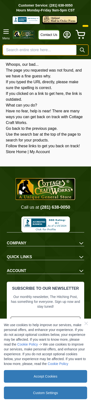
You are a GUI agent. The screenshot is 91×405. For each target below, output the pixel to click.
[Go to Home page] (24, 34)
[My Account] (67, 34)
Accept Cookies (45, 376)
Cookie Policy (27, 344)
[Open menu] (6, 34)
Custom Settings (45, 393)
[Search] (82, 50)
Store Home (16, 152)
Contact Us (49, 35)
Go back (13, 128)
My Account (40, 152)
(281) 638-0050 (55, 207)
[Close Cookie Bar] (86, 323)
